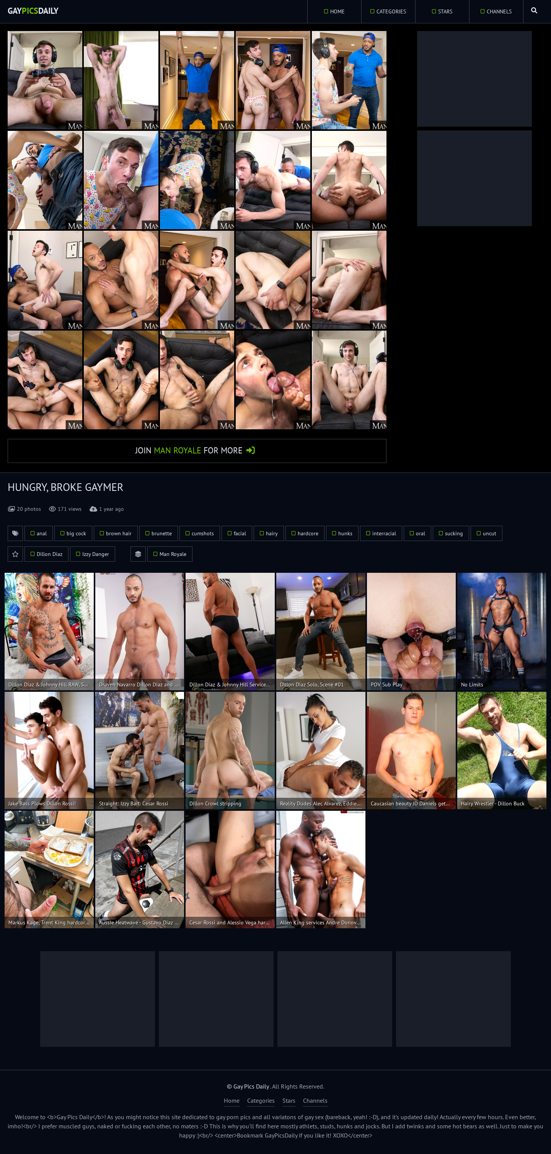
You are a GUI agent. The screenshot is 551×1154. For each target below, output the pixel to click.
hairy (272, 536)
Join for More (188, 452)
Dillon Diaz (49, 556)
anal (42, 536)
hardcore (308, 536)
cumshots (203, 536)
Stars (442, 11)
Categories (388, 11)
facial (240, 536)
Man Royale (173, 556)
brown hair (119, 536)
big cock (76, 536)
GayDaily (36, 11)
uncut (489, 536)
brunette (162, 536)
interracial (384, 536)
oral (420, 536)
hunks (345, 536)
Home (334, 11)
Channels (496, 11)
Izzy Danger (95, 556)
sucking (454, 536)
